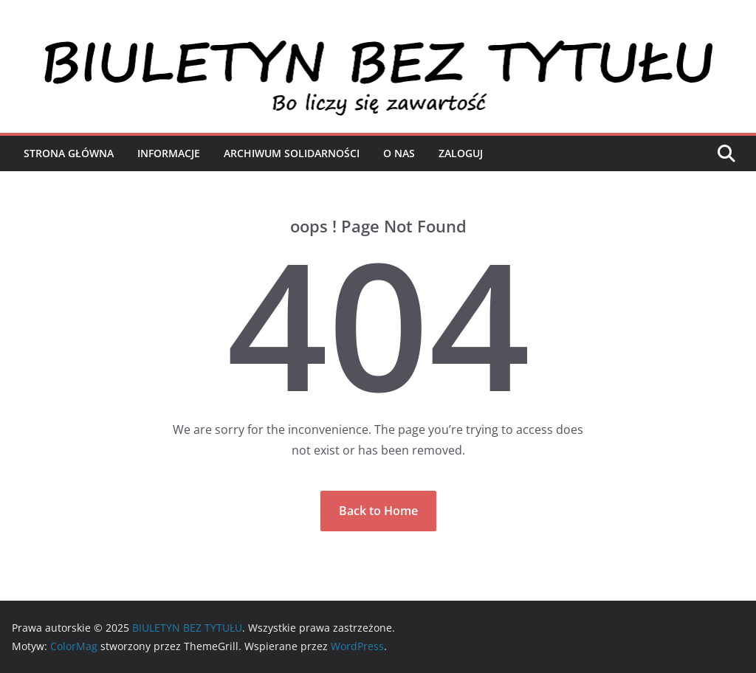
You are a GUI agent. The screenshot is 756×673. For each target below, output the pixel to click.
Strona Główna (69, 153)
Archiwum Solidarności (292, 153)
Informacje (168, 153)
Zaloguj (461, 153)
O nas (399, 153)
